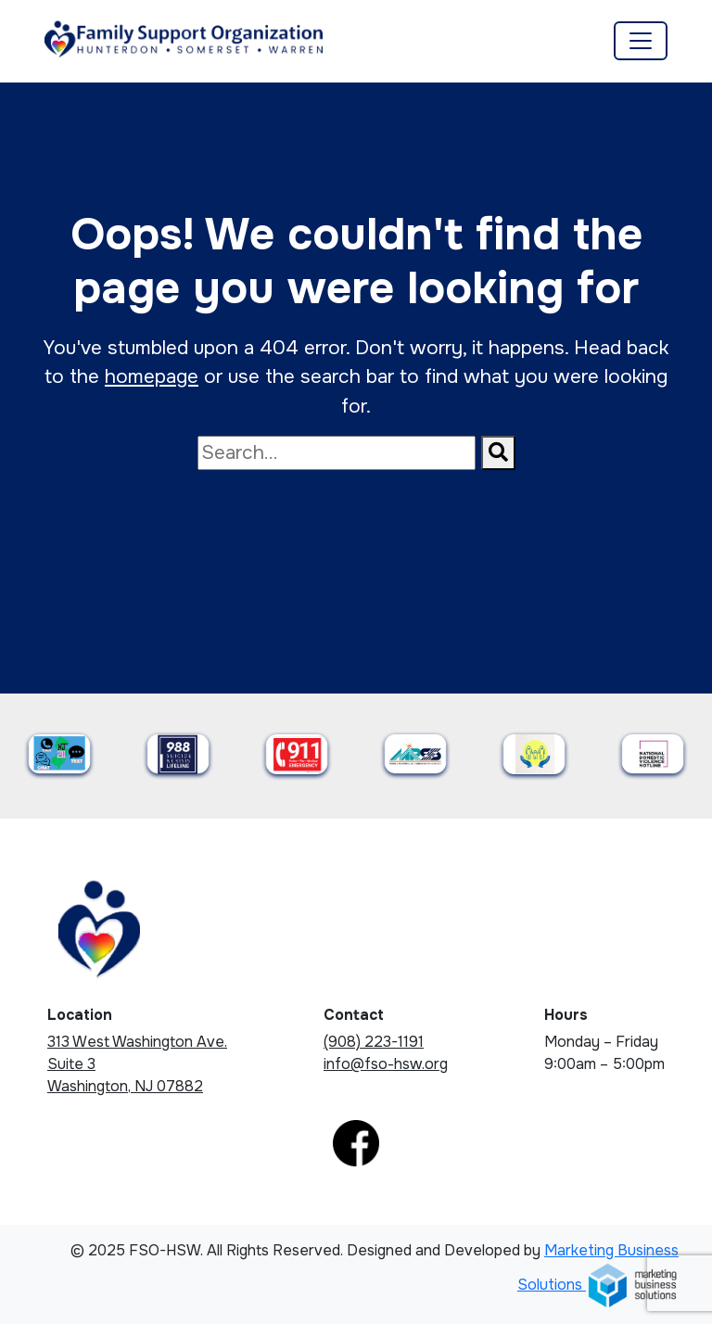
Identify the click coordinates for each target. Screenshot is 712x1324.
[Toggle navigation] (641, 40)
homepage (151, 376)
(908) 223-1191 (374, 1041)
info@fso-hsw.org (386, 1064)
